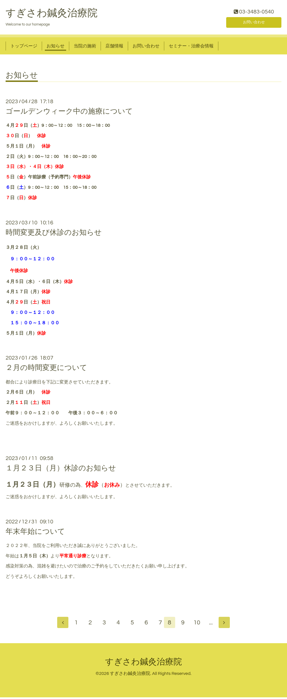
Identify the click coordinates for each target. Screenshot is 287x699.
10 (199, 624)
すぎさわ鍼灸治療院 (52, 14)
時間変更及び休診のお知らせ (54, 233)
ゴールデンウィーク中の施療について (69, 112)
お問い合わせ (253, 22)
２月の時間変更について (46, 369)
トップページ (23, 47)
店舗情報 (114, 47)
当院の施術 (85, 47)
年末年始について (35, 532)
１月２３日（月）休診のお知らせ (61, 469)
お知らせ (55, 47)
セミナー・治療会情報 (191, 47)
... (213, 624)
